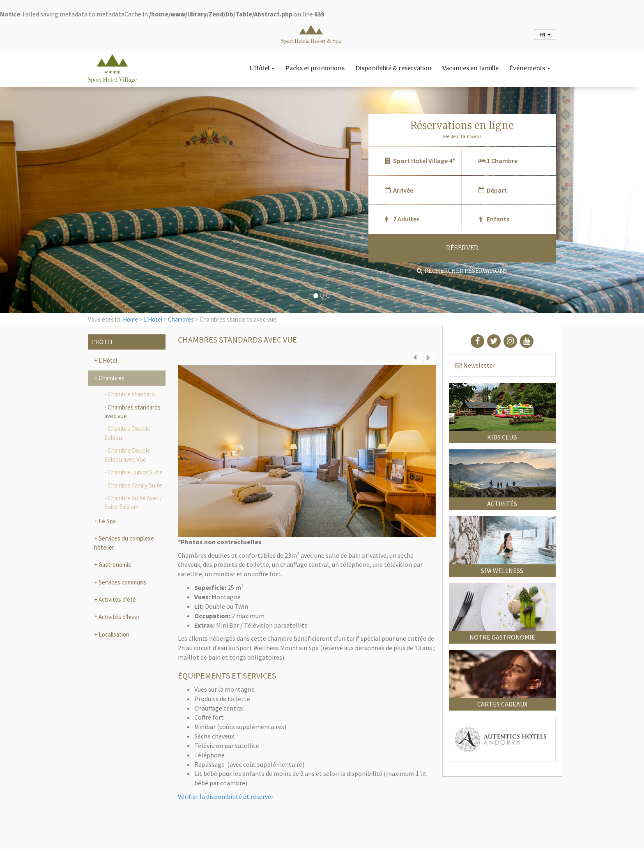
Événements (529, 68)
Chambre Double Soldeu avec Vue (127, 454)
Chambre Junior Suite (135, 472)
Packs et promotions (315, 68)
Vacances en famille (470, 68)
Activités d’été (116, 599)
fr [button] (545, 34)
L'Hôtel (262, 68)
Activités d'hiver (118, 617)
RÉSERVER (462, 248)
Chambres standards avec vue (132, 411)
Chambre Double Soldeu (127, 433)
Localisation (113, 634)
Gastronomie (114, 564)
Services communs (121, 582)
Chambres (181, 319)
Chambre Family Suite (135, 485)
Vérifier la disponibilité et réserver (226, 796)
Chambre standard (131, 394)
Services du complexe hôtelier (124, 542)
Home (130, 319)
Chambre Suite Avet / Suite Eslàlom (133, 502)
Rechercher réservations (462, 270)
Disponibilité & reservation (393, 68)
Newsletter (475, 365)
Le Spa (106, 521)
